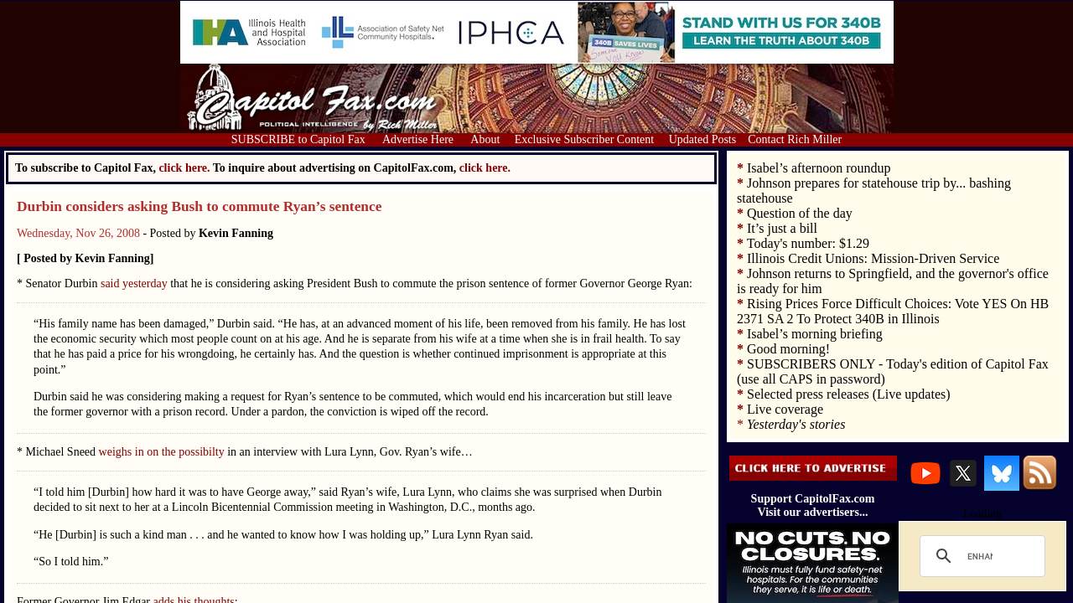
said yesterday (135, 283)
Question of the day (800, 213)
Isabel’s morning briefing (815, 334)
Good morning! (788, 349)
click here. (485, 168)
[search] (980, 556)
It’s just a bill (782, 228)
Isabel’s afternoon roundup (819, 168)
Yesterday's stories (796, 424)
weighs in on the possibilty (163, 452)
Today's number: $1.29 (808, 243)
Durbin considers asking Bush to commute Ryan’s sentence (199, 206)
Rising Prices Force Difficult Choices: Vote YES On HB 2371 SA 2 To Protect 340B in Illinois (893, 311)
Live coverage (785, 409)
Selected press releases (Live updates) (849, 394)
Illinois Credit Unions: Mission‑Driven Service (873, 258)
